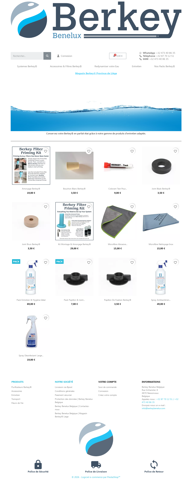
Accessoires (16, 391)
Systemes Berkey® (27, 66)
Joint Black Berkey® (161, 188)
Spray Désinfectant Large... (31, 355)
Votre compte (107, 381)
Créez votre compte (107, 395)
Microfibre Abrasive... (117, 244)
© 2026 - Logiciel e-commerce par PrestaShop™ (96, 477)
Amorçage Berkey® (31, 188)
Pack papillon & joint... (74, 299)
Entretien (136, 66)
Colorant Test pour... (117, 188)
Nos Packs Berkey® (164, 66)
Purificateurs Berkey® (21, 387)
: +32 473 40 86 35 (156, 58)
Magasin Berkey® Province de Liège (96, 73)
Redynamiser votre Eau (107, 66)
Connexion (103, 391)
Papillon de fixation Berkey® (117, 299)
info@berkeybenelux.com (153, 408)
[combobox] (24, 56)
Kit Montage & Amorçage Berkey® (74, 244)
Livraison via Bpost (63, 387)
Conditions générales (64, 391)
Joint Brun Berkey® (31, 244)
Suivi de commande (107, 387)
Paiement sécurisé (63, 395)
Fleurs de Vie (17, 402)
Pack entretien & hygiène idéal (31, 299)
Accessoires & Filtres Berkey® (66, 66)
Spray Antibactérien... (161, 299)
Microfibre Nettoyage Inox (161, 244)
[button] (117, 56)
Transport (15, 399)
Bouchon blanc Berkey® (74, 188)
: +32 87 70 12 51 (158, 55)
